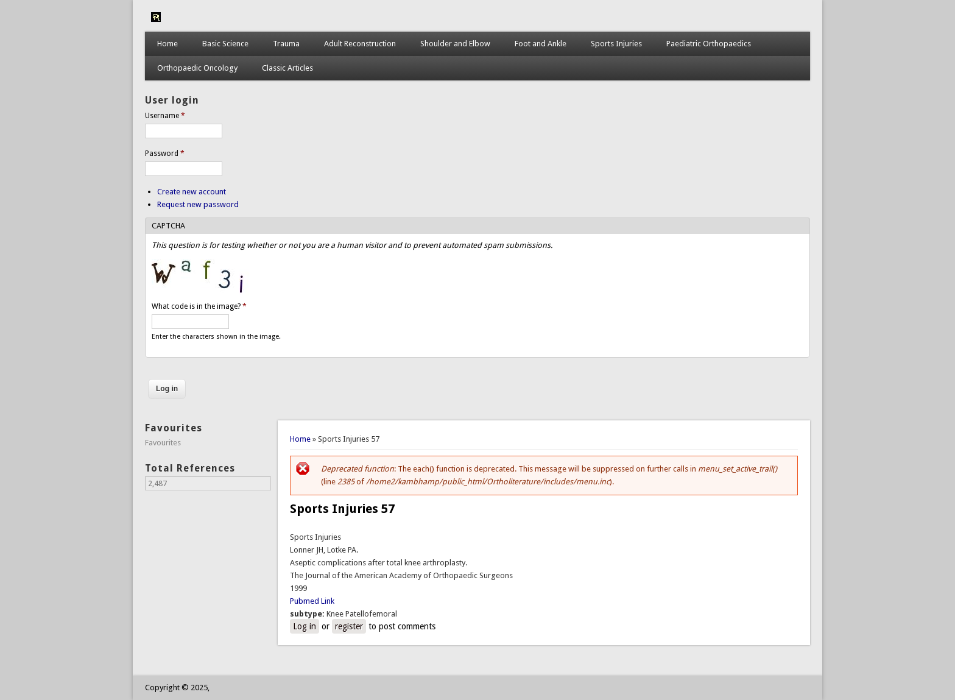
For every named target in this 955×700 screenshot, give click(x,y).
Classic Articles (287, 67)
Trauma (286, 43)
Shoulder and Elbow (455, 43)
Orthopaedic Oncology (197, 67)
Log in (304, 626)
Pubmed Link (312, 601)
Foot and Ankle (540, 43)
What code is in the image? (199, 306)
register (349, 626)
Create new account (191, 191)
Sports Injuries (616, 43)
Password (165, 153)
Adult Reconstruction (360, 43)
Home (167, 43)
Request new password (198, 204)
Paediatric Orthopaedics (708, 43)
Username (165, 115)
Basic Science (225, 43)
